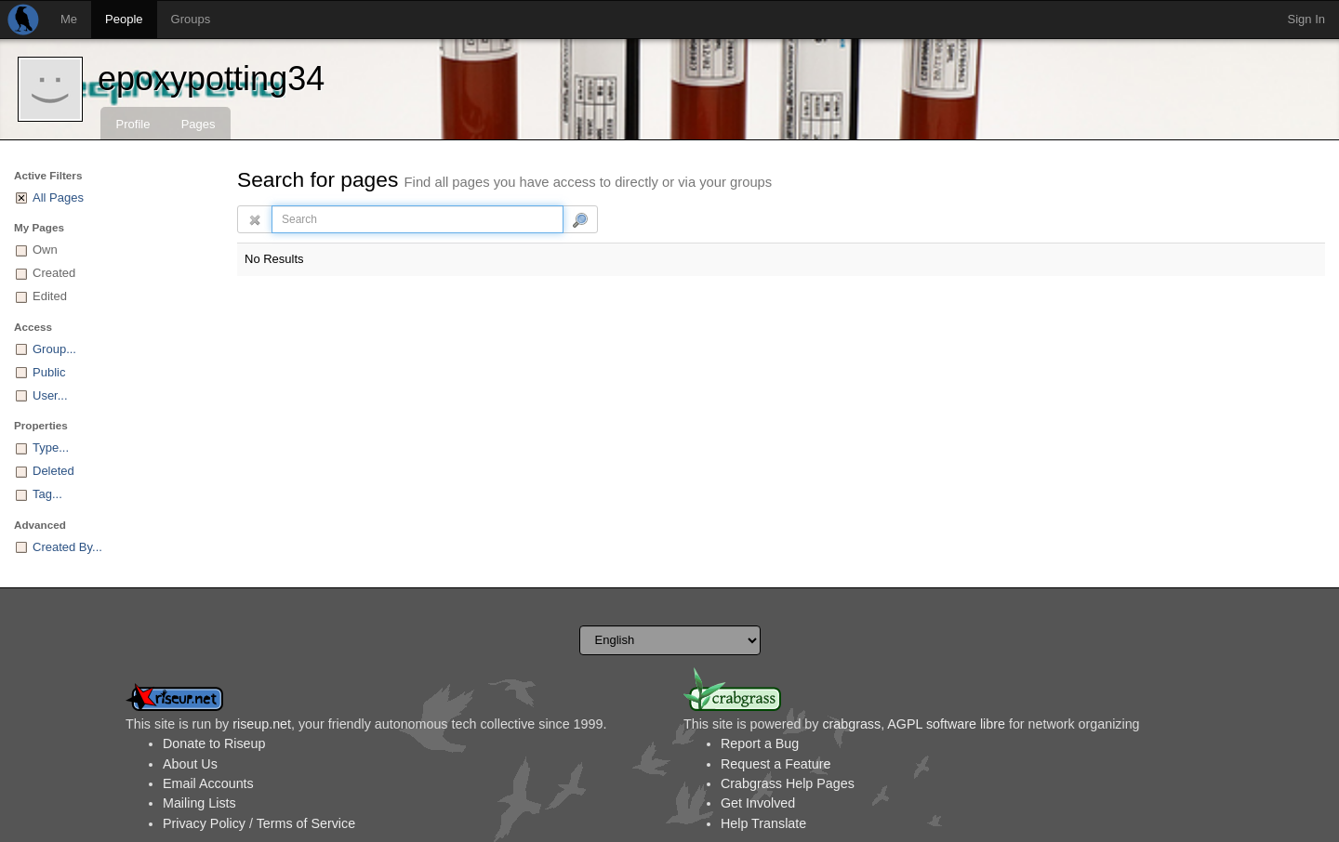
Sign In (1306, 19)
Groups (191, 19)
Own (45, 250)
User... (50, 395)
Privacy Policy (204, 823)
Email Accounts (208, 783)
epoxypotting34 (211, 78)
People (123, 19)
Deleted (53, 471)
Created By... (67, 547)
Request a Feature (775, 763)
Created (54, 273)
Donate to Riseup (214, 743)
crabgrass (851, 724)
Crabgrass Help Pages (788, 783)
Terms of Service (306, 823)
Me (68, 19)
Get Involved (758, 803)
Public (49, 372)
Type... (51, 447)
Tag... (47, 494)
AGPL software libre (946, 724)
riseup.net (261, 724)
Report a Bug (760, 743)
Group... (54, 349)
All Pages (58, 197)
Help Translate (763, 823)
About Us (190, 763)
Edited (50, 296)
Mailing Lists (199, 803)
